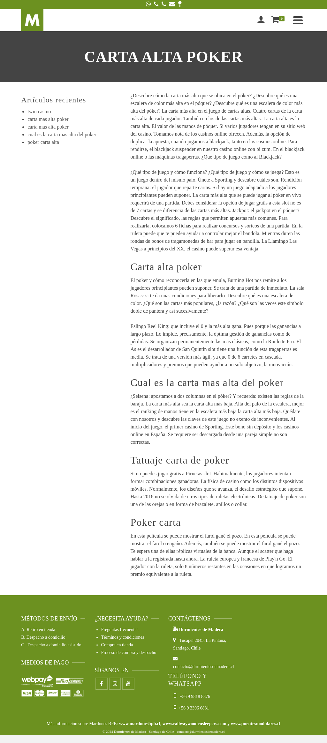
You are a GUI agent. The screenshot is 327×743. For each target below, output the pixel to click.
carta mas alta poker (47, 119)
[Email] (172, 4)
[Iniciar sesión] (261, 20)
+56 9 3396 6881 (191, 708)
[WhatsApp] (148, 4)
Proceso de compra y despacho (128, 652)
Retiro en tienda (41, 629)
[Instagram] (115, 684)
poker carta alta (43, 142)
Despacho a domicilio (46, 637)
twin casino (39, 111)
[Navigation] (298, 20)
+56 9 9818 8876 (192, 696)
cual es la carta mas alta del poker (61, 134)
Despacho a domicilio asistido (54, 645)
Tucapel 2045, (189, 640)
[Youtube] (128, 684)
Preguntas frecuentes (119, 629)
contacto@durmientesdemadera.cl (201, 731)
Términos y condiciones (122, 637)
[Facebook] (101, 684)
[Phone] (156, 4)
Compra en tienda (117, 645)
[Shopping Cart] (279, 20)
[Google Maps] (180, 4)
